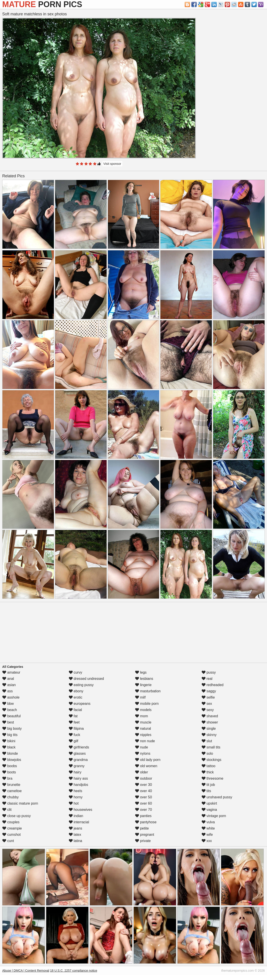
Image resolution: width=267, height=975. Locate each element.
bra (7, 778)
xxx (207, 841)
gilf (73, 741)
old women (146, 766)
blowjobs (11, 760)
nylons (142, 753)
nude (141, 747)
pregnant (144, 834)
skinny (209, 735)
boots (9, 772)
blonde (10, 753)
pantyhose (145, 822)
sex (207, 703)
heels (75, 791)
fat (73, 716)
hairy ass (78, 778)
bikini (8, 741)
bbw (8, 703)
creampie (12, 828)
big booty (12, 728)
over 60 (143, 803)
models (143, 710)
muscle (143, 722)
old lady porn (147, 760)
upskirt (209, 803)
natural (143, 728)
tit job (208, 785)
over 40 (143, 791)
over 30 (143, 785)
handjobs (78, 785)
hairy (75, 772)
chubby (10, 797)
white (208, 828)
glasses (77, 753)
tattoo (208, 766)
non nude (145, 741)
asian (9, 685)
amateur (11, 672)
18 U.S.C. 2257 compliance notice (73, 970)
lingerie (143, 685)
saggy (209, 691)
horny (76, 797)
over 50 (143, 797)
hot (74, 803)
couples (11, 822)
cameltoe (12, 791)
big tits (10, 735)
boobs (9, 766)
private (143, 841)
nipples (143, 735)
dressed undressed (86, 679)
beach (9, 710)
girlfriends (79, 747)
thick (208, 772)
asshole (11, 697)
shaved (210, 716)
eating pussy (81, 685)
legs (141, 672)
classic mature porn (20, 803)
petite (142, 828)
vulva (208, 822)
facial (75, 710)
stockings (211, 760)
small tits (211, 747)
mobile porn (147, 703)
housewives (80, 809)
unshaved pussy (217, 797)
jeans (75, 828)
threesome (212, 778)
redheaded (213, 685)
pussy (209, 672)
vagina (209, 809)
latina (75, 841)
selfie (208, 697)
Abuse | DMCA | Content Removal (25, 970)
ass (7, 691)
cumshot (11, 834)
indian (76, 816)
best (8, 722)
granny (77, 766)
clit (7, 809)
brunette (11, 785)
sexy (208, 710)
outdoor (143, 778)
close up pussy (16, 816)
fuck (74, 735)
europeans (80, 703)
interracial (79, 822)
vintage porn (214, 816)
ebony (76, 691)
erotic (76, 697)
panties (143, 816)
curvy (75, 672)
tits (206, 791)
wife (207, 834)
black (9, 747)
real (207, 679)
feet (74, 722)
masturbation (148, 691)
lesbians (144, 679)
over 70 (143, 809)
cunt (8, 841)
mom (141, 716)
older (141, 772)
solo (207, 753)
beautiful (11, 716)
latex (75, 834)
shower (210, 722)
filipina (76, 728)
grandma (78, 760)
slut (207, 741)
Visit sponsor (112, 164)
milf (140, 697)
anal (8, 679)
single (209, 728)
